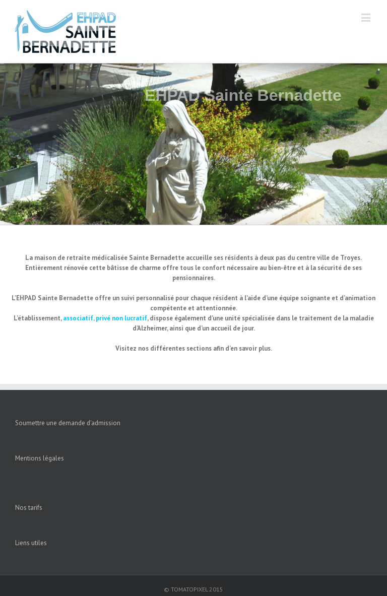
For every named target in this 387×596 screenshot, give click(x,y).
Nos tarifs (28, 507)
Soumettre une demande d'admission (67, 423)
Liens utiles (31, 543)
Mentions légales (39, 458)
